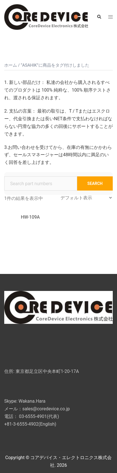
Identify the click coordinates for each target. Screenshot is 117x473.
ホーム (10, 65)
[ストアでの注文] (86, 198)
